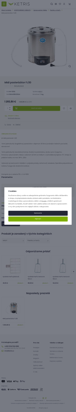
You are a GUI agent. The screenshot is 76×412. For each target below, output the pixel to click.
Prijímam (38, 219)
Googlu (43, 201)
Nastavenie (38, 213)
